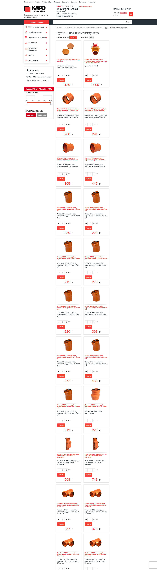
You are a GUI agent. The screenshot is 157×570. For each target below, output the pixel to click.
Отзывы (61, 538)
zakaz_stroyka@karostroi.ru (66, 13)
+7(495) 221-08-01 (81, 552)
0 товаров (123, 13)
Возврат (74, 2)
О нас (54, 538)
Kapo (35, 9)
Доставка (65, 2)
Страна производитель (35, 110)
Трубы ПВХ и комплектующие (37, 80)
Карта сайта (105, 538)
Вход (80, 6)
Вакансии (82, 2)
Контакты (91, 2)
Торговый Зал (47, 2)
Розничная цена (32, 92)
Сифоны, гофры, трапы (35, 73)
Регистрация (87, 6)
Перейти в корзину (131, 14)
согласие (45, 559)
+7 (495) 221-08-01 (67, 9)
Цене (73, 37)
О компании (28, 2)
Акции (37, 2)
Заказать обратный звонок (65, 16)
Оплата (57, 2)
